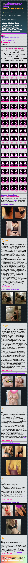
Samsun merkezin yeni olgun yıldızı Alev (13, 373)
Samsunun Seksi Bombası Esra (11, 443)
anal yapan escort (7, 25)
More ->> (4, 285)
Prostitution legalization (8, 40)
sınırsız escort (6, 31)
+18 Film (4, 23)
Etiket (5, 44)
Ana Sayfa (4, 195)
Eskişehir (13, 19)
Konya (4, 15)
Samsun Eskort (12, 195)
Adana (8, 19)
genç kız (15, 27)
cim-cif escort (18, 25)
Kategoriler (8, 42)
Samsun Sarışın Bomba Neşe (10, 502)
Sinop (22, 12)
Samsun (13, 12)
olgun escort (15, 28)
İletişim (17, 23)
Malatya (19, 15)
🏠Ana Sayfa (5, 12)
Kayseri (9, 15)
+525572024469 (3, 68)
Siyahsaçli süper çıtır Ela (9, 204)
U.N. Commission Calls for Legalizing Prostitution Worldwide (12, 38)
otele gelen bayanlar (16, 29)
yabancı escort (16, 31)
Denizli (4, 19)
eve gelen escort (7, 27)
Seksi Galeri (11, 23)
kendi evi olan (6, 28)
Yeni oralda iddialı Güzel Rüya (10, 289)
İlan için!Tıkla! (3, 70)
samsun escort (13, 200)
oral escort (5, 29)
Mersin (18, 12)
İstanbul (14, 15)
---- (6, 240)
